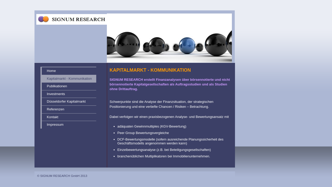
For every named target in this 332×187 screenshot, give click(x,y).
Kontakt (52, 117)
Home (51, 71)
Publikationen (57, 86)
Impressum (55, 124)
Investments (56, 94)
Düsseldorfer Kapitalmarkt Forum (66, 102)
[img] (138, 31)
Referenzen (55, 109)
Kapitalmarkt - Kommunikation (69, 79)
